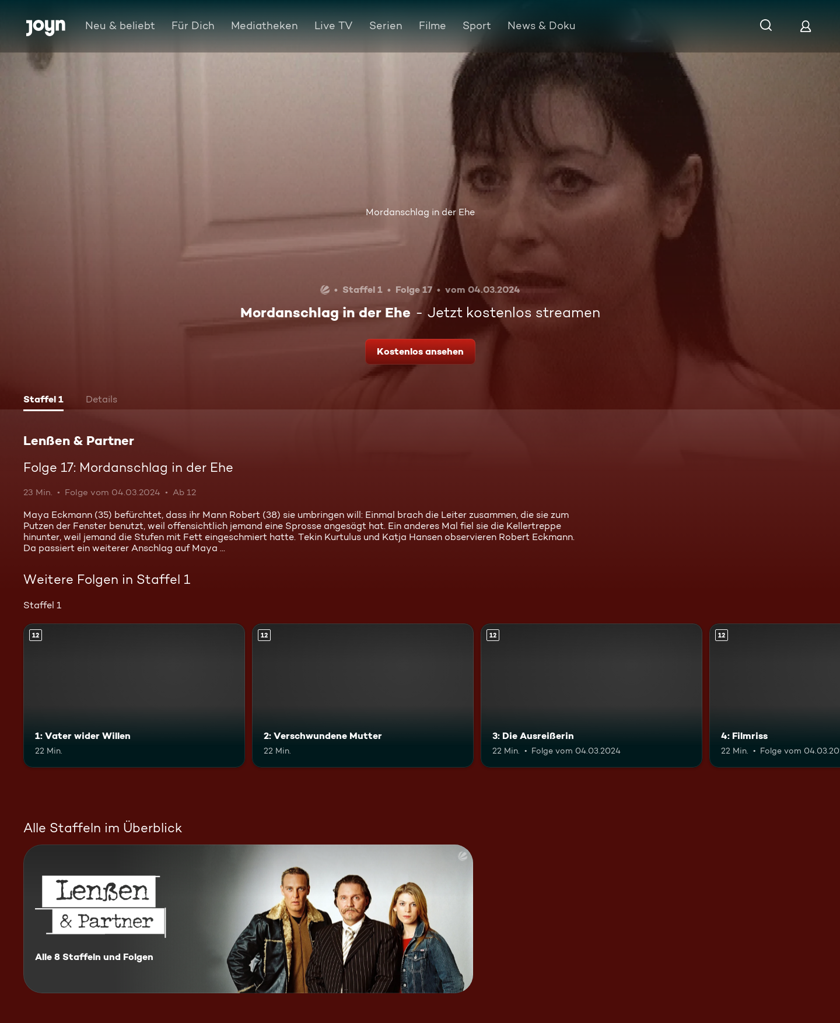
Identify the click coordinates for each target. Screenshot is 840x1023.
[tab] (43, 400)
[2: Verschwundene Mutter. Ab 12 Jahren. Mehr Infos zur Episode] (363, 695)
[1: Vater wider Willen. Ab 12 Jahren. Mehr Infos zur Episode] (134, 695)
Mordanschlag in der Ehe (420, 212)
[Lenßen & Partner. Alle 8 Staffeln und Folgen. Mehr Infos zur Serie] (248, 919)
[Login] (805, 26)
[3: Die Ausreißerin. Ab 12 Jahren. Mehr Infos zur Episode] (591, 695)
